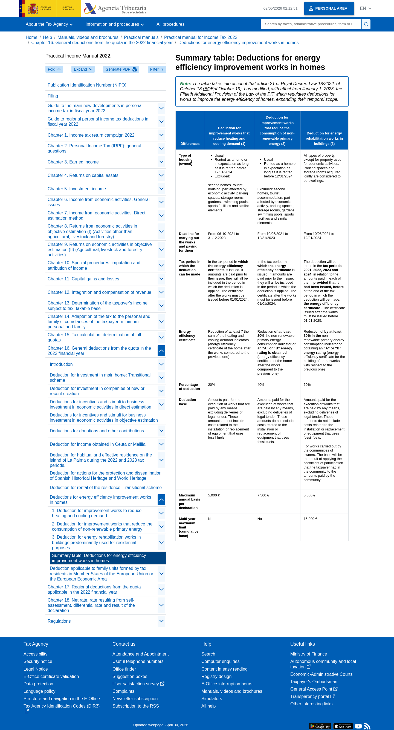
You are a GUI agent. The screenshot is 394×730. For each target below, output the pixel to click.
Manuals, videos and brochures (88, 37)
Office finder (124, 669)
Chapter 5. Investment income (77, 188)
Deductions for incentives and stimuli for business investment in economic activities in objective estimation (104, 418)
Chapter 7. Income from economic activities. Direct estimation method (96, 215)
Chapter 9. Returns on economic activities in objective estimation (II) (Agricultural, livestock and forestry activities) (100, 249)
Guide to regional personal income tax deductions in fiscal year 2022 (98, 122)
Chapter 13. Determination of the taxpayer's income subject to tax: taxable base (97, 306)
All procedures (170, 24)
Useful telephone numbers (138, 661)
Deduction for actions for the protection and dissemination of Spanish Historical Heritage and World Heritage (105, 476)
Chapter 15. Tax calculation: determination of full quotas (94, 337)
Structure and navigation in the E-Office (62, 698)
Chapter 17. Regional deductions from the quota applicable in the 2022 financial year (94, 589)
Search (208, 654)
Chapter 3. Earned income (73, 162)
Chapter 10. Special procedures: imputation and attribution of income (94, 265)
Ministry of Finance (308, 654)
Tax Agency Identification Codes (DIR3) (62, 708)
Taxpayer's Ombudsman (313, 681)
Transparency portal (312, 696)
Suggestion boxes (129, 676)
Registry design (216, 676)
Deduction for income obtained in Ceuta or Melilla (98, 444)
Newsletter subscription (135, 698)
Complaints (123, 691)
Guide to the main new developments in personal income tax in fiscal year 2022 (95, 108)
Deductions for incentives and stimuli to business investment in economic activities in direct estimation (100, 404)
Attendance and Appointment (140, 654)
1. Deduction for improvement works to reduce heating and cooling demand (96, 513)
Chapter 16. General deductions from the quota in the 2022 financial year (102, 42)
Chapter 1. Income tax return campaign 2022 (91, 135)
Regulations (59, 621)
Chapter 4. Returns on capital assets (83, 175)
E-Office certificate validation (51, 676)
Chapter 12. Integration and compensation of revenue (99, 292)
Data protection (38, 684)
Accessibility (35, 654)
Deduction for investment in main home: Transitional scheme (100, 378)
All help (208, 706)
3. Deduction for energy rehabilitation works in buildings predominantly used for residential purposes (96, 542)
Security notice (38, 661)
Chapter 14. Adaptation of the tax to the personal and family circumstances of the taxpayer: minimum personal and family (99, 321)
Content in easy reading (224, 669)
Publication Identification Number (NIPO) (87, 85)
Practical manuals (141, 37)
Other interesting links (311, 704)
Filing (53, 96)
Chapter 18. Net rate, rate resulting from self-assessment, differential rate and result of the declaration (91, 605)
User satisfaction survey (138, 684)
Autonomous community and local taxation (323, 664)
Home (31, 37)
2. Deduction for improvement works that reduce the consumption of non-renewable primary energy (102, 526)
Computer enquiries (220, 661)
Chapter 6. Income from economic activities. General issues (99, 202)
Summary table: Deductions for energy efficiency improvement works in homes (99, 558)
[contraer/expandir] (161, 108)
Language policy (40, 691)
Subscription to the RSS (135, 706)
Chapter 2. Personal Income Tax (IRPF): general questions (94, 148)
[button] (366, 8)
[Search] (311, 24)
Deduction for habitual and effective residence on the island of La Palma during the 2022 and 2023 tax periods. (101, 460)
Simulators (211, 698)
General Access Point (314, 689)
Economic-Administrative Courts (321, 674)
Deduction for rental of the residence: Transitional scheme (106, 487)
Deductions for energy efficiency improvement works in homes (238, 42)
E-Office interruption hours (226, 684)
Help (47, 37)
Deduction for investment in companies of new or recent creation (97, 391)
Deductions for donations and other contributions (97, 431)
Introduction (61, 364)
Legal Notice (36, 669)
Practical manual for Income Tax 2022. (201, 37)
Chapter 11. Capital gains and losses (83, 279)
